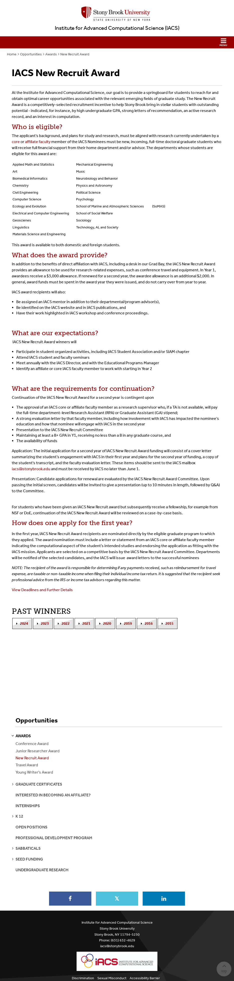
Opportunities (31, 54)
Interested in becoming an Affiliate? (53, 795)
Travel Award (27, 765)
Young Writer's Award (34, 772)
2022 (66, 623)
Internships (28, 805)
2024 (24, 623)
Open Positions (31, 827)
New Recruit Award (74, 54)
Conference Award (32, 743)
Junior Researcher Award (38, 751)
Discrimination (83, 978)
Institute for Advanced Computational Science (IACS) (117, 28)
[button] (117, 42)
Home (12, 54)
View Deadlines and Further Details (42, 589)
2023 (45, 623)
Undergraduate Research (42, 870)
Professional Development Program (54, 837)
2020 (107, 623)
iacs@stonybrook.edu (117, 946)
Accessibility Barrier (145, 978)
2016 (149, 623)
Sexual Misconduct (111, 978)
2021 (86, 623)
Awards (51, 54)
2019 (128, 623)
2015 (169, 623)
